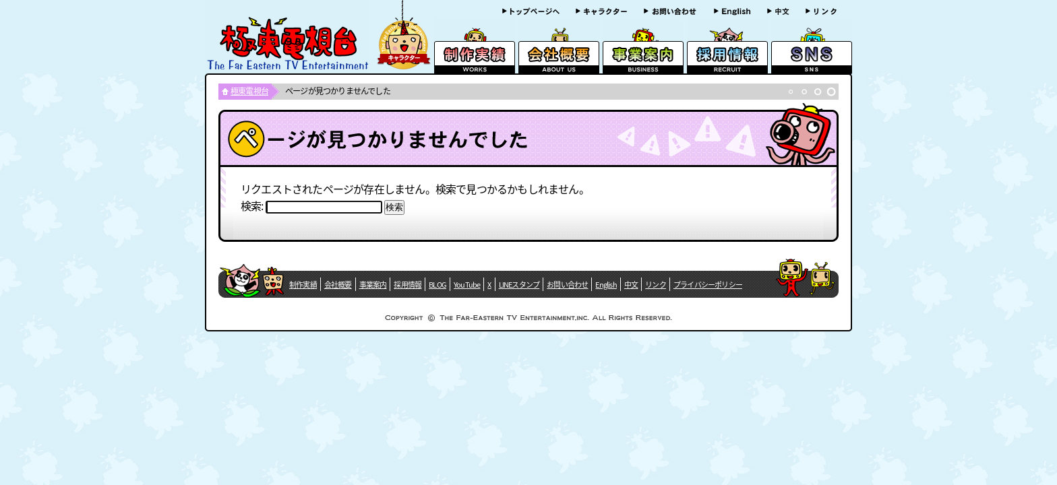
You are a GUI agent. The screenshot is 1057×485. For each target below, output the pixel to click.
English (605, 284)
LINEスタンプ (519, 284)
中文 (631, 284)
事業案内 (373, 284)
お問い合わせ (567, 284)
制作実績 (303, 284)
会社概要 (338, 284)
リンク (655, 284)
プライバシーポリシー (707, 284)
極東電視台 (249, 91)
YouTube (467, 284)
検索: (252, 205)
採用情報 (407, 284)
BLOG (437, 284)
